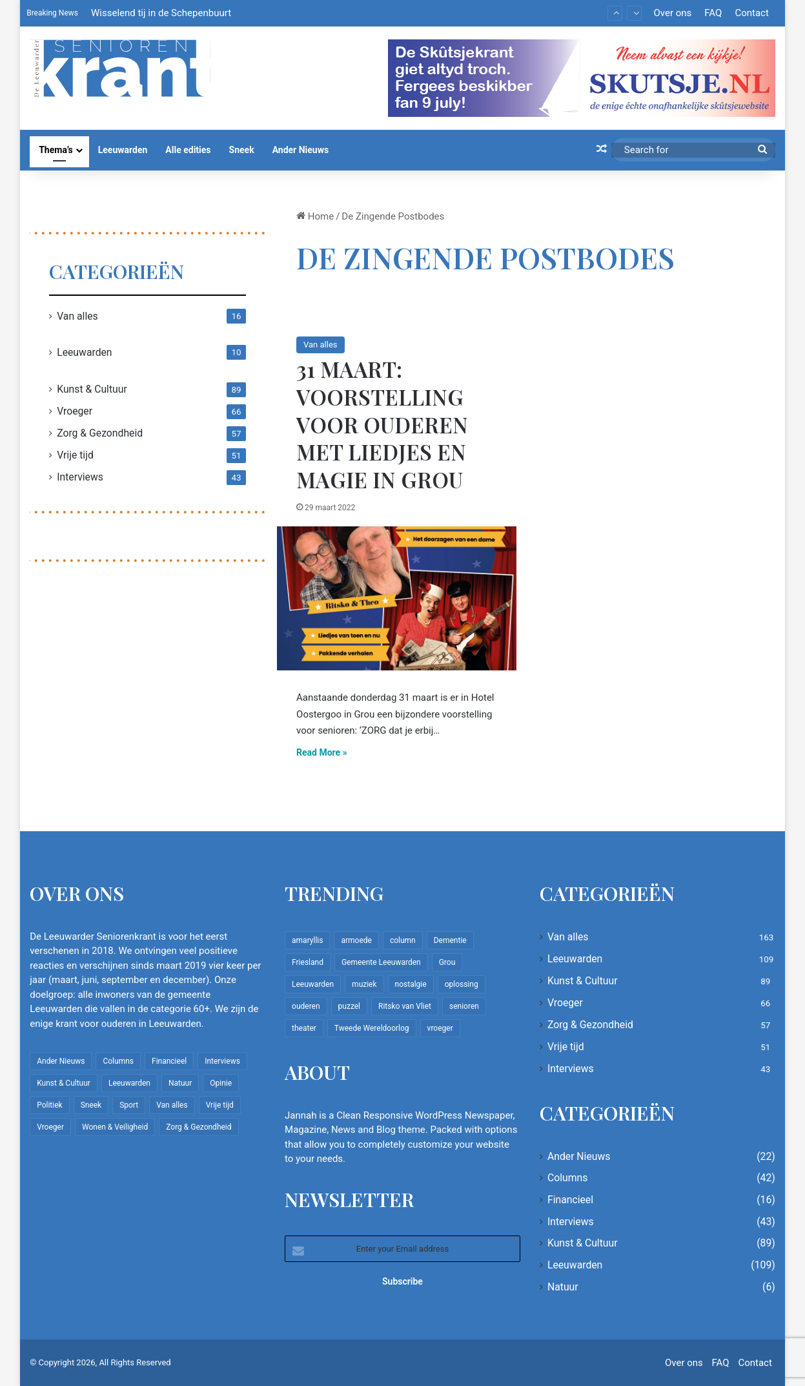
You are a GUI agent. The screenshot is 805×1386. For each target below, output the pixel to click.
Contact (751, 13)
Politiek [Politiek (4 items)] (49, 1105)
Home (315, 216)
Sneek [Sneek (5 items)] (91, 1105)
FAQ (713, 13)
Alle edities (187, 150)
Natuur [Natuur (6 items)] (180, 1083)
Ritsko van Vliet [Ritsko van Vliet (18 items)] (404, 1006)
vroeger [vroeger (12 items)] (440, 1028)
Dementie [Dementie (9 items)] (450, 940)
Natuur (562, 1287)
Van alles (320, 344)
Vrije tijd (75, 455)
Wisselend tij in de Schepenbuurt (161, 13)
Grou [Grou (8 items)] (447, 962)
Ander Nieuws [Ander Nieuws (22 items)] (61, 1061)
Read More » (321, 752)
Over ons (672, 13)
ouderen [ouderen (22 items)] (306, 1006)
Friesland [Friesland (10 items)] (307, 962)
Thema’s (56, 150)
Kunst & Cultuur (92, 389)
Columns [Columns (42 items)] (118, 1061)
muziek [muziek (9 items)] (364, 984)
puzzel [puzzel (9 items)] (349, 1006)
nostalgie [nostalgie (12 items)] (411, 984)
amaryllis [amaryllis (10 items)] (307, 940)
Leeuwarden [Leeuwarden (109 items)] (129, 1083)
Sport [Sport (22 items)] (128, 1105)
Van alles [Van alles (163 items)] (171, 1105)
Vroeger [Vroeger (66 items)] (50, 1127)
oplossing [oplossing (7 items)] (461, 984)
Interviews (80, 477)
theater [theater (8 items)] (304, 1028)
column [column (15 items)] (403, 940)
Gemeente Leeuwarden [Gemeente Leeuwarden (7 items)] (381, 962)
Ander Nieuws (300, 150)
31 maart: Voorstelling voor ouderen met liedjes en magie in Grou (382, 424)
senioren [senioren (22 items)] (464, 1006)
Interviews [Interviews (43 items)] (222, 1061)
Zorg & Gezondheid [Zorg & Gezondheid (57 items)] (198, 1127)
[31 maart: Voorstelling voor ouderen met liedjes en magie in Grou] (396, 598)
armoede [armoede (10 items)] (356, 940)
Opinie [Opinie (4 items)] (221, 1083)
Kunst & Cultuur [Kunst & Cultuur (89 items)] (63, 1083)
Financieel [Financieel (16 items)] (169, 1061)
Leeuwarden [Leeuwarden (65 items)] (313, 984)
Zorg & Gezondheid (100, 433)
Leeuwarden (123, 150)
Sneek (241, 150)
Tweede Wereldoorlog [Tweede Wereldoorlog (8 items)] (371, 1028)
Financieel (570, 1200)
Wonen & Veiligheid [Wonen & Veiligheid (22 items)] (115, 1127)
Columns (567, 1178)
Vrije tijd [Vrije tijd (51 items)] (220, 1105)
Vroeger (74, 411)
